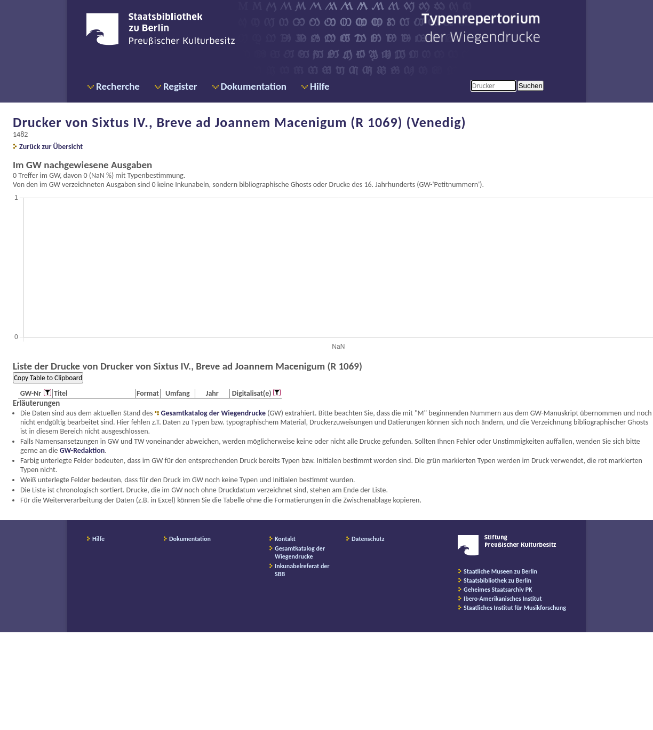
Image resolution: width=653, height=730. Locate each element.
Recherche (118, 86)
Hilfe (320, 86)
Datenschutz (368, 539)
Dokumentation (253, 86)
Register (180, 86)
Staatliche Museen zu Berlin (500, 571)
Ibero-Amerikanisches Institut (503, 598)
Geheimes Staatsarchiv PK (498, 589)
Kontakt (285, 539)
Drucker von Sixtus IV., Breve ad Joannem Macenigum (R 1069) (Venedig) (239, 122)
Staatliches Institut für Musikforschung (515, 607)
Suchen (531, 86)
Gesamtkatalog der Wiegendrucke (213, 413)
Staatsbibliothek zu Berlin (497, 580)
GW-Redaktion (82, 450)
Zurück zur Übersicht (51, 146)
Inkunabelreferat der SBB (302, 570)
